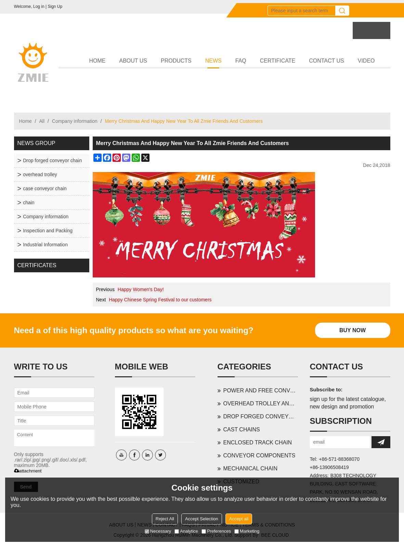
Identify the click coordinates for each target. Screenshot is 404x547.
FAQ (240, 61)
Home (25, 121)
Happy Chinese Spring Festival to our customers (160, 299)
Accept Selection (201, 518)
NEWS (213, 63)
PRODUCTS (176, 61)
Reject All (165, 518)
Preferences (216, 531)
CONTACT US (326, 61)
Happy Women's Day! (141, 289)
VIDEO (366, 61)
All (42, 121)
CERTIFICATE (277, 61)
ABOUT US (133, 61)
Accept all (238, 518)
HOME (97, 61)
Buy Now (352, 330)
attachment (28, 470)
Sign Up (55, 6)
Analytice (186, 531)
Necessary (158, 531)
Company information (74, 121)
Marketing (246, 531)
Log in (38, 6)
